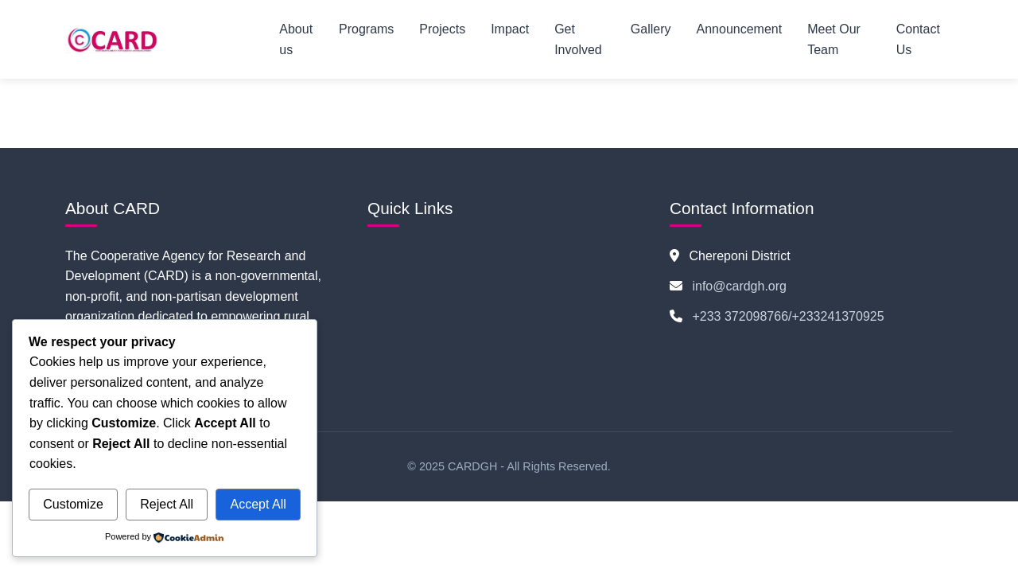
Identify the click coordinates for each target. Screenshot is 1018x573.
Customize (73, 504)
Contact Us (918, 39)
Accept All (258, 504)
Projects (442, 29)
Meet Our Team (834, 39)
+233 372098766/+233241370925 (788, 316)
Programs (366, 29)
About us (296, 39)
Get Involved (578, 39)
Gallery (651, 29)
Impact (510, 29)
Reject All (166, 504)
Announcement (740, 29)
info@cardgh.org (739, 286)
